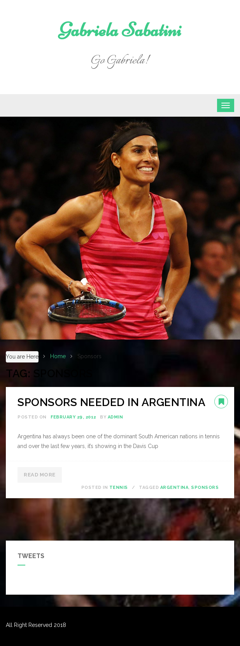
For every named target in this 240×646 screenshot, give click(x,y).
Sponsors (205, 487)
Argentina (174, 487)
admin (115, 417)
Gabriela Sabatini (120, 30)
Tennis (118, 487)
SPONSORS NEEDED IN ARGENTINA (111, 402)
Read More (40, 475)
